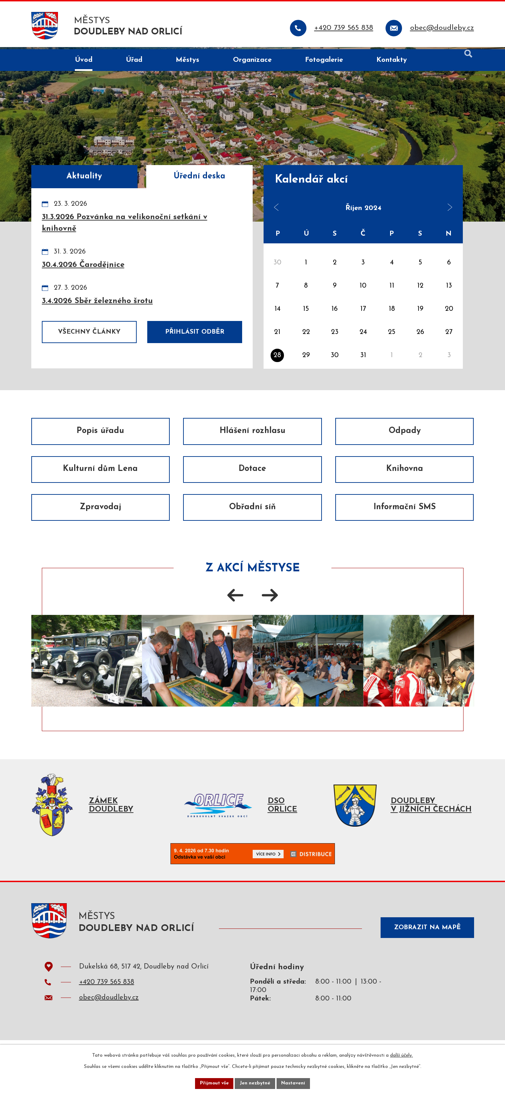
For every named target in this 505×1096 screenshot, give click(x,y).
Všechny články (89, 332)
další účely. (401, 1055)
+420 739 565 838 (106, 998)
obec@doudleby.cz (109, 1013)
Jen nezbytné (255, 1083)
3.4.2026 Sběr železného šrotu (97, 301)
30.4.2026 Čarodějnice (83, 265)
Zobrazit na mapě (426, 942)
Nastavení (294, 1083)
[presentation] (235, 603)
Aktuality (84, 176)
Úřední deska (199, 176)
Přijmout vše (213, 1083)
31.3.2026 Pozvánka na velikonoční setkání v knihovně (124, 223)
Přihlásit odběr (194, 332)
